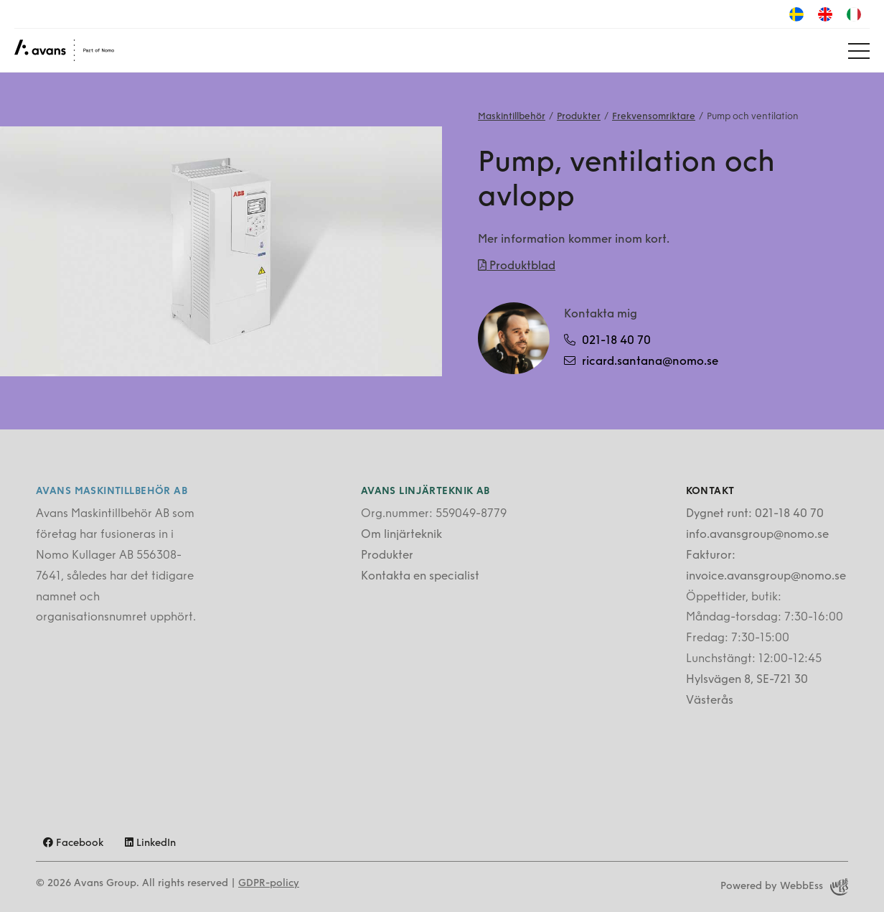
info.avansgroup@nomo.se (757, 535)
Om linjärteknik (401, 535)
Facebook (73, 843)
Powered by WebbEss (784, 886)
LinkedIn (150, 843)
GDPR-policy (268, 883)
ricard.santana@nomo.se (641, 361)
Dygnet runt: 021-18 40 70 (755, 514)
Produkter (579, 116)
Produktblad (516, 265)
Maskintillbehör (511, 116)
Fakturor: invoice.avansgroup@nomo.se (766, 566)
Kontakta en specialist (420, 576)
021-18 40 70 (607, 340)
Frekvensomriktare (653, 116)
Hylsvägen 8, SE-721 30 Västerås (747, 690)
